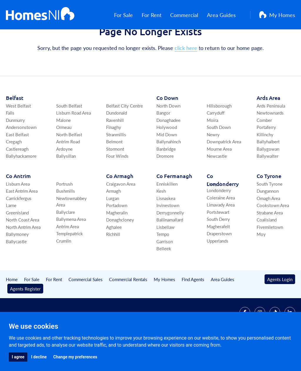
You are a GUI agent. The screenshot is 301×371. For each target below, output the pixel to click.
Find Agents (193, 307)
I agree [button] (18, 357)
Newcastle (217, 184)
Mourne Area (219, 176)
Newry (213, 162)
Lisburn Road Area (73, 140)
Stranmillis (116, 162)
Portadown (116, 233)
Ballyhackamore (21, 184)
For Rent (157, 15)
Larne (11, 233)
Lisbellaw (165, 254)
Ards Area (268, 125)
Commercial (190, 15)
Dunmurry (15, 148)
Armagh (113, 219)
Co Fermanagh (174, 203)
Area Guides (227, 15)
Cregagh (14, 169)
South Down (219, 155)
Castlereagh (17, 176)
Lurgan (112, 226)
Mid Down (166, 162)
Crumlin (63, 268)
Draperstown (219, 261)
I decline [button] (39, 357)
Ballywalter (267, 184)
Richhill (113, 262)
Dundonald (116, 140)
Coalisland (267, 247)
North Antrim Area (23, 254)
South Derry (218, 247)
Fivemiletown (270, 254)
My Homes (277, 15)
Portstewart (218, 239)
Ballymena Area (71, 247)
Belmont (114, 169)
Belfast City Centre (124, 133)
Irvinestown (167, 233)
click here (186, 75)
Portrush (64, 211)
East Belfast (17, 162)
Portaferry (266, 155)
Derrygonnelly (170, 240)
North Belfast (69, 162)
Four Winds (117, 184)
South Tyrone (269, 211)
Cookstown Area (273, 233)
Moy (261, 262)
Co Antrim (18, 203)
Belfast (15, 125)
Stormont (115, 176)
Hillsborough (219, 133)
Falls (10, 140)
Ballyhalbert (268, 169)
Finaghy (113, 155)
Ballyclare (65, 239)
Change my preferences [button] (75, 357)
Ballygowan (268, 176)
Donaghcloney (120, 247)
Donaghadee (168, 148)
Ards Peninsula (271, 133)
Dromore (165, 184)
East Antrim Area (22, 219)
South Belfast (69, 133)
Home (12, 307)
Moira (212, 148)
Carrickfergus (18, 226)
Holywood (166, 155)
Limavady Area (221, 232)
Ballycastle (16, 269)
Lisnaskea (165, 226)
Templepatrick (69, 261)
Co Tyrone (269, 203)
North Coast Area (22, 247)
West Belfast (18, 133)
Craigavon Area (120, 211)
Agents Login (279, 307)
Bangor (163, 140)
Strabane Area (270, 240)
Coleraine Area (221, 225)
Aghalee (114, 254)
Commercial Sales (85, 307)
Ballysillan (66, 184)
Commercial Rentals (128, 307)
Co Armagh (119, 203)
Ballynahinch (168, 169)
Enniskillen (167, 211)
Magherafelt (218, 254)
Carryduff (216, 140)
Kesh (161, 219)
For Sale (129, 15)
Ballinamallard (169, 247)
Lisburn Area (18, 211)
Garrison (164, 269)
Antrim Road (68, 169)
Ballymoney (17, 262)
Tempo (162, 262)
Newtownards (270, 140)
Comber (264, 148)
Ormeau (63, 155)
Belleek (163, 276)
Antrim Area (67, 254)
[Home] (40, 14)
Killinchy (265, 162)
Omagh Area (268, 226)
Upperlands (217, 268)
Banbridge (166, 176)
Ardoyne (64, 176)
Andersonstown (21, 155)
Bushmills (65, 219)
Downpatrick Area (224, 169)
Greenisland (17, 240)
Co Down (167, 125)
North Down (168, 133)
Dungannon (268, 219)
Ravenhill (115, 148)
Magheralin (117, 240)
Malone (63, 148)
